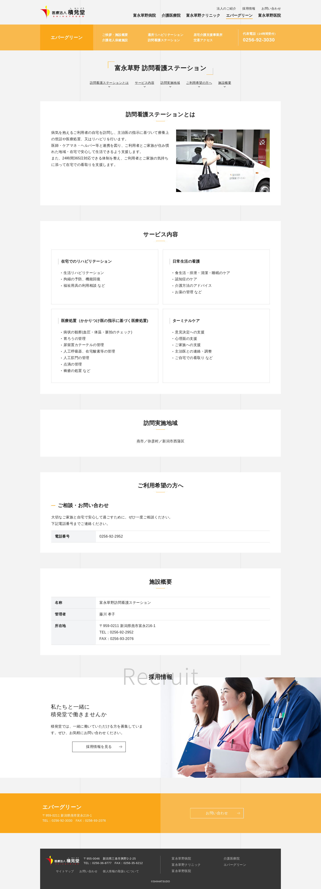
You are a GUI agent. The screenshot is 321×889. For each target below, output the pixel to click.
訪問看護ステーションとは (109, 83)
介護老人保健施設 (115, 40)
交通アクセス (203, 40)
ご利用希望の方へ (199, 83)
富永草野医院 (269, 16)
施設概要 (224, 83)
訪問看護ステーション (164, 40)
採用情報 (248, 8)
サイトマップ (65, 871)
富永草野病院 (144, 16)
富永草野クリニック (203, 16)
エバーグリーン (239, 16)
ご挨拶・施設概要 (115, 35)
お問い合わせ (271, 8)
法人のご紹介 (226, 8)
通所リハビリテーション (165, 35)
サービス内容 (144, 83)
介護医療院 (171, 16)
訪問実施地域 (170, 83)
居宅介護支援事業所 (208, 35)
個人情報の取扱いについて (121, 871)
